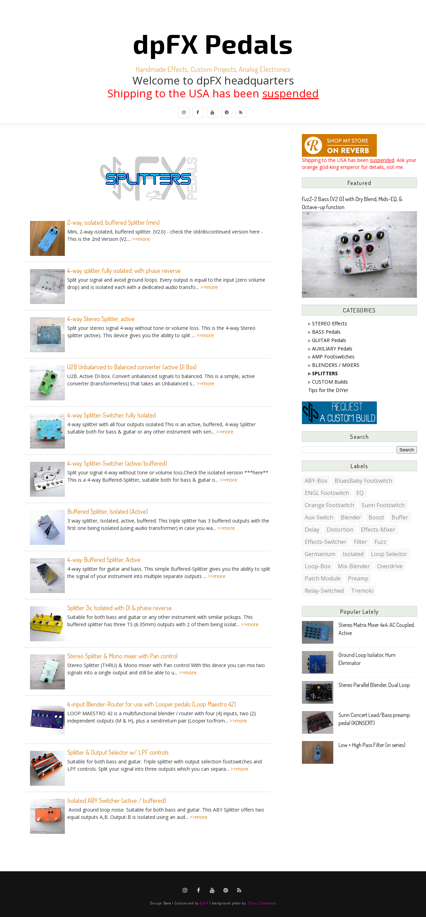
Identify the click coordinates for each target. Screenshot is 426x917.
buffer (399, 517)
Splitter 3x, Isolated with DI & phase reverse (119, 608)
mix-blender (354, 566)
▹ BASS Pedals (324, 331)
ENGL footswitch (327, 493)
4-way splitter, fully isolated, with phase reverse (124, 270)
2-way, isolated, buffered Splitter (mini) (113, 222)
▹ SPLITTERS (323, 373)
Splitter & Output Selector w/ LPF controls (118, 752)
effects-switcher (326, 542)
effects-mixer (378, 529)
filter (360, 542)
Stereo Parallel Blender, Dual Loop (374, 684)
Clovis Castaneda (262, 903)
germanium (320, 554)
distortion (340, 529)
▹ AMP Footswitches (331, 356)
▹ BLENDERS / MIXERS (333, 365)
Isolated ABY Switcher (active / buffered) (116, 800)
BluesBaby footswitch (363, 481)
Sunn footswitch (383, 505)
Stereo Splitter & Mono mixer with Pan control (122, 656)
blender (351, 517)
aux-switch (319, 517)
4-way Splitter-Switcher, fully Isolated (111, 415)
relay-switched (324, 590)
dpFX (204, 903)
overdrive (390, 566)
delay (312, 529)
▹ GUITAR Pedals (327, 340)
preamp (358, 578)
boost (376, 517)
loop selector (389, 554)
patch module (323, 578)
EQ (360, 493)
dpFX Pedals (213, 43)
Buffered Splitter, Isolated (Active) (107, 511)
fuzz (380, 542)
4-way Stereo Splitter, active (101, 319)
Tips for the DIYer (328, 390)
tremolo (362, 590)
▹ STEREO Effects (327, 323)
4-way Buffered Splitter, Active (103, 559)
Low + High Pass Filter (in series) (371, 744)
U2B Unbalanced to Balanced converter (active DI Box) (132, 367)
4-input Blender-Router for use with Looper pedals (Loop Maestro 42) (151, 704)
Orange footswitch (329, 505)
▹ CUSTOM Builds (328, 381)
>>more (141, 239)
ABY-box (316, 481)
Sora (167, 903)
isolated (353, 554)
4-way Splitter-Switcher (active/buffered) (117, 463)
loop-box (317, 566)
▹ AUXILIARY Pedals (330, 348)
